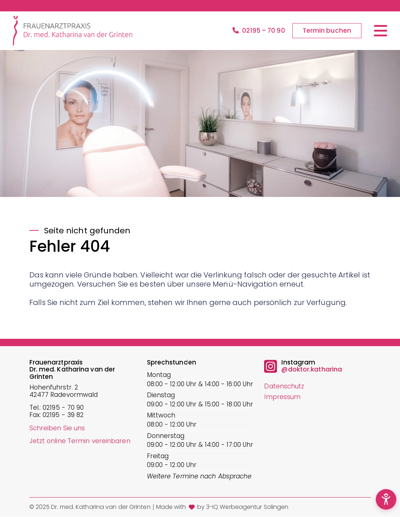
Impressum (282, 396)
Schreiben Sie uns (57, 428)
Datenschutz (284, 386)
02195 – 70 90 (259, 31)
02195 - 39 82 (63, 415)
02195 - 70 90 (63, 408)
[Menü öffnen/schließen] (380, 30)
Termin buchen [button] (327, 30)
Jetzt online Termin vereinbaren (79, 441)
